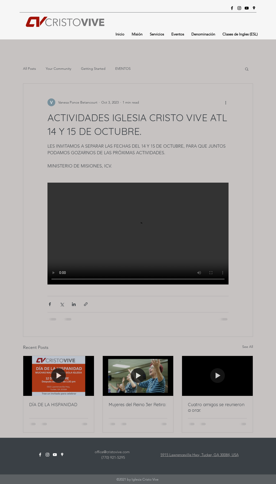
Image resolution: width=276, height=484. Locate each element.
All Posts (29, 68)
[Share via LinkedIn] (73, 304)
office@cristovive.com (112, 451)
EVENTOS (123, 68)
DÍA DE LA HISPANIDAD (53, 404)
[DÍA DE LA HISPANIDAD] (58, 376)
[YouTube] (246, 8)
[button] (246, 69)
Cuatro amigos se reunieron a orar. (216, 407)
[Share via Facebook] (49, 304)
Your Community (58, 68)
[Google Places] (254, 8)
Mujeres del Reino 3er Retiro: (137, 404)
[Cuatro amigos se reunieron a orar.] (217, 376)
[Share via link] (85, 304)
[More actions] (226, 102)
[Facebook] (232, 8)
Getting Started (93, 68)
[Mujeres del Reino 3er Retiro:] (138, 376)
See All (247, 346)
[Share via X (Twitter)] (61, 304)
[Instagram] (239, 8)
